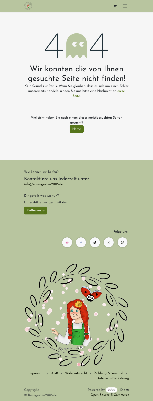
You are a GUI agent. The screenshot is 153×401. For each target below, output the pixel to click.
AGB (54, 373)
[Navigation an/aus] (125, 6)
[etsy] (108, 242)
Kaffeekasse (35, 210)
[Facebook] (81, 242)
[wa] (122, 242)
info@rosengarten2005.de (43, 184)
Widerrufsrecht (76, 373)
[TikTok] (95, 242)
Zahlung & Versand (108, 373)
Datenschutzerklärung (113, 378)
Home (76, 129)
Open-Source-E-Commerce (109, 395)
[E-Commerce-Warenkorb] (115, 6)
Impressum (36, 373)
